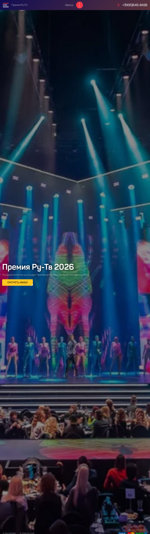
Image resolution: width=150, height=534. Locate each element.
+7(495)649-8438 (134, 5)
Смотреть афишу (17, 282)
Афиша (69, 5)
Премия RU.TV (19, 5)
